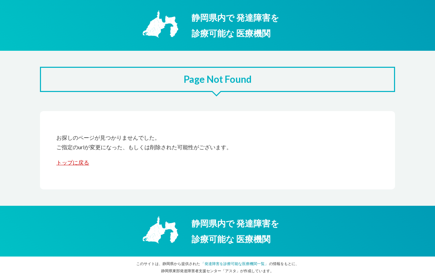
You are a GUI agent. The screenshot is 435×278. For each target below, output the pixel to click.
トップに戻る (72, 162)
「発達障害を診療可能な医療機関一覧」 (234, 263)
